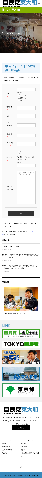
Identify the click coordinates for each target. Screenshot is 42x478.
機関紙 (23, 450)
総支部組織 (6, 447)
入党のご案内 (7, 450)
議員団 (4, 443)
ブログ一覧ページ (27, 440)
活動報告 (24, 447)
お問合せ (21, 428)
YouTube (5, 453)
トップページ (7, 440)
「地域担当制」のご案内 (10, 246)
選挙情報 (24, 443)
